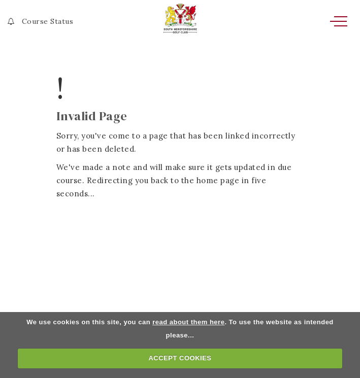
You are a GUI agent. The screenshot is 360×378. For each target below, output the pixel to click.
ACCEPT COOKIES (179, 358)
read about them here (188, 322)
